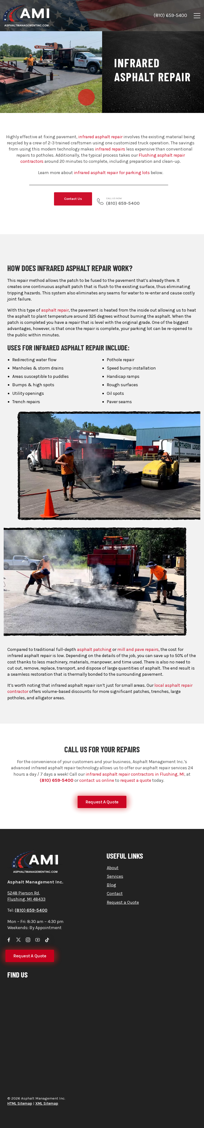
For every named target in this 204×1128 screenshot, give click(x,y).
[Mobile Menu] (197, 15)
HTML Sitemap (19, 1103)
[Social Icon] (9, 940)
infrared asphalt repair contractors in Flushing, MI (135, 774)
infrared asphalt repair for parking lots (112, 172)
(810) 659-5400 (170, 15)
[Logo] (31, 15)
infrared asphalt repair (100, 136)
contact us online (96, 780)
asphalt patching (94, 699)
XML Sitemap (46, 1103)
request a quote (135, 780)
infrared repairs (110, 149)
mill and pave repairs (138, 699)
